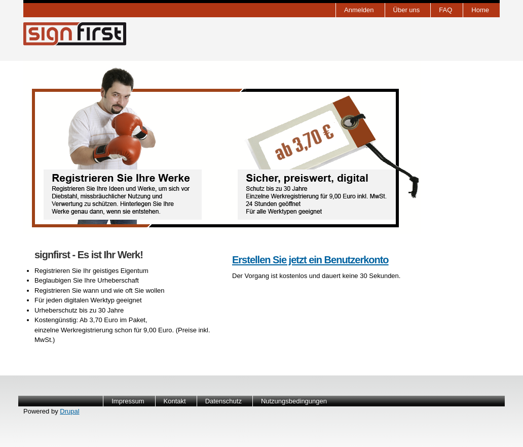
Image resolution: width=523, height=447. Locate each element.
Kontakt (175, 401)
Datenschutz (223, 401)
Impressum (127, 401)
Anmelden (359, 10)
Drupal (69, 411)
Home (480, 10)
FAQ (445, 10)
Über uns (406, 10)
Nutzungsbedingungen (294, 401)
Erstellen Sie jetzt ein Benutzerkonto (310, 259)
